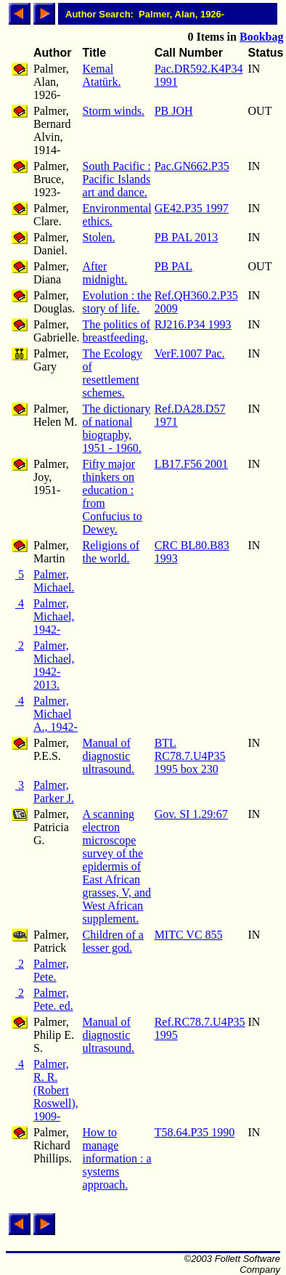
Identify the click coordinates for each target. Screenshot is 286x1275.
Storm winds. (113, 111)
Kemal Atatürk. (102, 75)
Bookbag (261, 37)
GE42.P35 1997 (192, 208)
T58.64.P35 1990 (195, 1132)
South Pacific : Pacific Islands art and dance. (117, 179)
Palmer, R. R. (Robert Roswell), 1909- (55, 1090)
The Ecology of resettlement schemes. (112, 373)
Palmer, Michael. (53, 581)
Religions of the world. (111, 551)
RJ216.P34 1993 (193, 324)
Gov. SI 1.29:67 (191, 814)
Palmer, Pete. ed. (53, 999)
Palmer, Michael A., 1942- (55, 714)
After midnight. (105, 273)
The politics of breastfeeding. (116, 331)
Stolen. (99, 237)
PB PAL (173, 266)
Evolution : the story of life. (117, 302)
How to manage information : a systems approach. (117, 1158)
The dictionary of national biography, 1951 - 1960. (117, 428)
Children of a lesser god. (113, 941)
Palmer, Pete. (51, 970)
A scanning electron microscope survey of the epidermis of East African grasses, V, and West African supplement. (117, 866)
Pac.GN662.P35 (192, 166)
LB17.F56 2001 (191, 464)
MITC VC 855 (189, 934)
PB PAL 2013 (186, 237)
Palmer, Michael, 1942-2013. (53, 665)
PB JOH (174, 111)
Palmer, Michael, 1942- (53, 616)
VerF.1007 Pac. (190, 353)
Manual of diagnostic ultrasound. (109, 756)
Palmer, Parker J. (53, 791)
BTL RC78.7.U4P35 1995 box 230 (190, 756)
